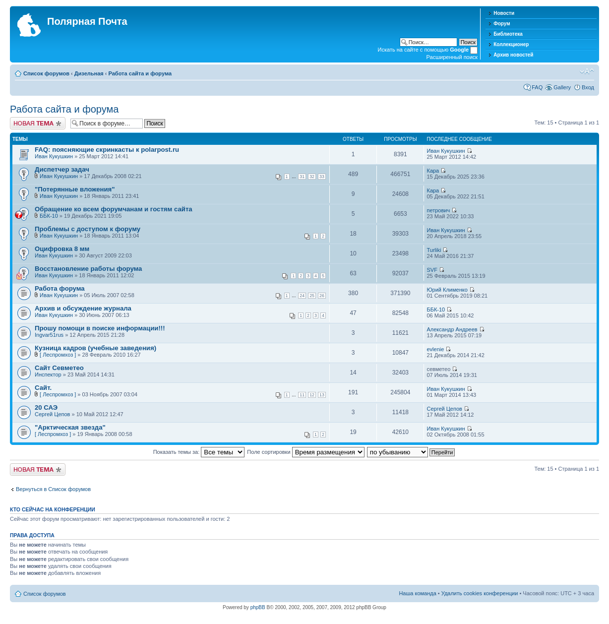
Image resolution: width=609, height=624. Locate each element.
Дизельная (89, 73)
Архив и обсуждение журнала (83, 308)
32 (311, 176)
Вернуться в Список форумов (53, 489)
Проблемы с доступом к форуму (87, 229)
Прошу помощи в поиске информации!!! (100, 328)
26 (321, 295)
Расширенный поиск (452, 57)
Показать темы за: (199, 452)
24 (302, 295)
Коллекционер (511, 44)
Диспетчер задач (62, 169)
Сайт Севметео (59, 368)
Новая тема (37, 123)
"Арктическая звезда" (70, 427)
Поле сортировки (305, 452)
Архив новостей (513, 55)
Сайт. (43, 387)
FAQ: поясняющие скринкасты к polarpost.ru (107, 149)
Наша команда (417, 593)
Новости (503, 13)
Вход (588, 87)
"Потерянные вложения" (75, 189)
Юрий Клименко (446, 290)
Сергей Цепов (52, 414)
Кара (432, 171)
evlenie (435, 349)
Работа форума (60, 288)
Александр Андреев (451, 329)
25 (311, 295)
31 (302, 176)
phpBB (257, 607)
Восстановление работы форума (88, 268)
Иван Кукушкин (54, 156)
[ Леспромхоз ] (58, 355)
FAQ (537, 87)
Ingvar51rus (49, 335)
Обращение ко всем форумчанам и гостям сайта (113, 209)
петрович (438, 210)
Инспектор (48, 374)
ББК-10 (49, 216)
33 (321, 176)
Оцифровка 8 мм (62, 248)
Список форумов (46, 73)
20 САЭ (46, 407)
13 (321, 394)
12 (311, 394)
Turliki (433, 250)
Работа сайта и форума (140, 73)
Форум (501, 23)
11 (302, 394)
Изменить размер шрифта (587, 71)
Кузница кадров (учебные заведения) (95, 348)
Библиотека (508, 34)
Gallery (562, 87)
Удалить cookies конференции (479, 593)
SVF (431, 270)
